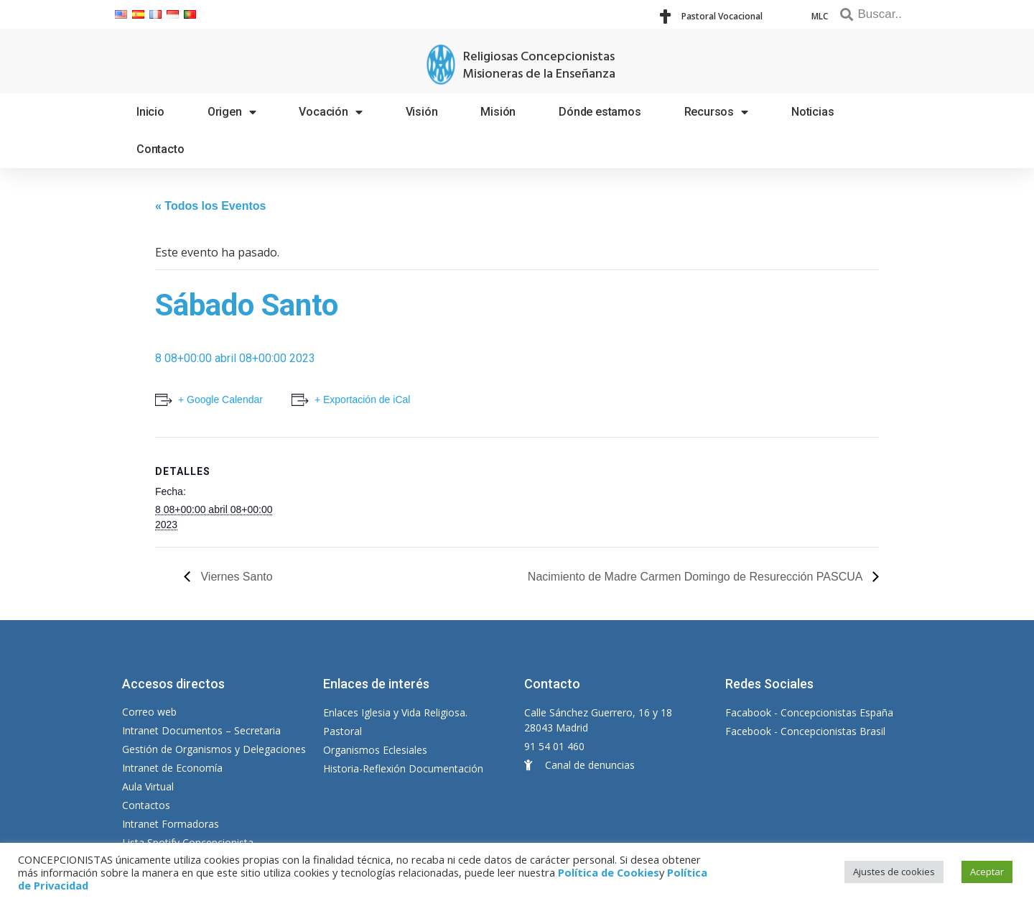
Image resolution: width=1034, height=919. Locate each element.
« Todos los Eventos (210, 206)
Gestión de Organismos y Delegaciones (214, 749)
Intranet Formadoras (170, 824)
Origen (232, 112)
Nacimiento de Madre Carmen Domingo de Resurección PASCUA (696, 577)
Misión (498, 112)
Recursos (716, 112)
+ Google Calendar (220, 399)
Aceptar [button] (987, 871)
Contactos (146, 805)
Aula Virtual (148, 786)
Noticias (812, 112)
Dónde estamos (600, 112)
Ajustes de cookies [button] (894, 871)
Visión (422, 112)
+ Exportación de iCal (362, 399)
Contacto (160, 149)
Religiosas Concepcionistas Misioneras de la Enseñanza (538, 66)
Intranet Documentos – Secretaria (201, 730)
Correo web (149, 712)
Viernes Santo (235, 577)
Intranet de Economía (172, 768)
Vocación (330, 112)
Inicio (150, 112)
